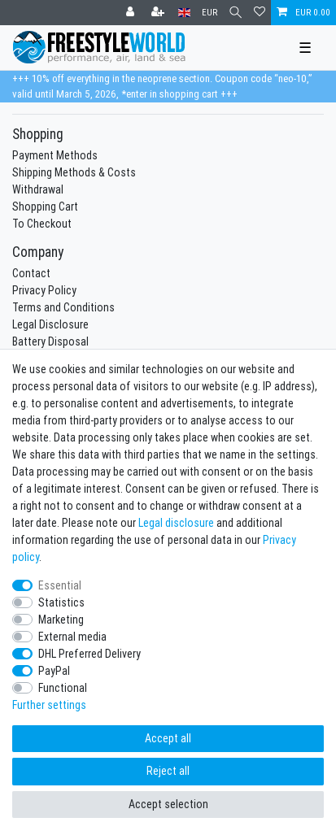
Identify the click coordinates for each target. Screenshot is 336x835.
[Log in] (131, 12)
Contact (31, 273)
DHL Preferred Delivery (89, 653)
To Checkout (42, 223)
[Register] (159, 12)
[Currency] (209, 12)
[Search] (235, 12)
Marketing (61, 619)
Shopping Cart (45, 206)
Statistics (61, 602)
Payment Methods (55, 155)
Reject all (168, 770)
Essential (59, 585)
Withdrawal (37, 189)
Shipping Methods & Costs (74, 172)
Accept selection (168, 804)
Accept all (168, 738)
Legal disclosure (176, 522)
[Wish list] (259, 12)
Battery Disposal (50, 341)
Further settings (49, 705)
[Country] (184, 12)
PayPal (54, 670)
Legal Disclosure (50, 324)
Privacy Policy (44, 290)
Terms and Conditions (63, 307)
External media (72, 636)
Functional (62, 688)
